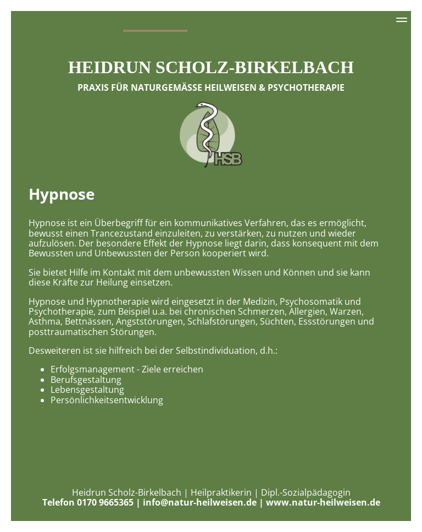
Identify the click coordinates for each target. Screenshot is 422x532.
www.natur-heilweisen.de (323, 502)
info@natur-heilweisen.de (200, 502)
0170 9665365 (105, 502)
